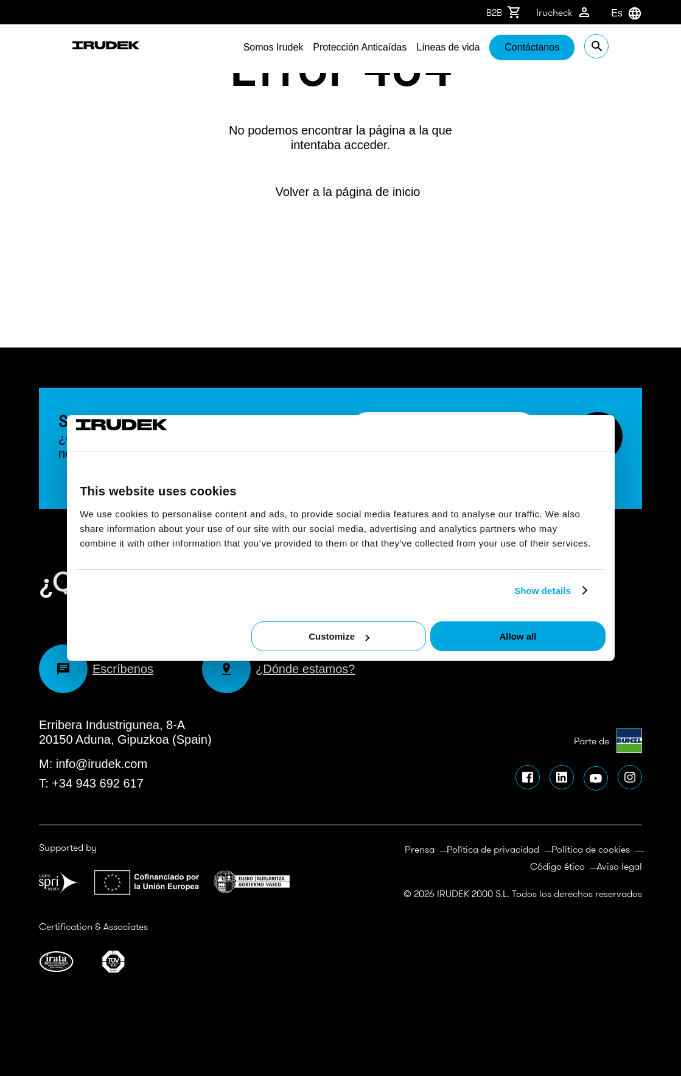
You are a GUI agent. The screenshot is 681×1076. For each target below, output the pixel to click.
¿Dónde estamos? (278, 669)
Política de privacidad (493, 849)
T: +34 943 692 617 (91, 783)
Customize (339, 636)
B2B (504, 12)
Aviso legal (619, 866)
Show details (542, 590)
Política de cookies (590, 849)
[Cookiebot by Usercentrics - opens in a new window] (129, 433)
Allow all (518, 636)
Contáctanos (565, 47)
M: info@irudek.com (93, 763)
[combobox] (611, 13)
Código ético (557, 866)
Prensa (420, 849)
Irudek (77, 48)
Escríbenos (96, 669)
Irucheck (564, 12)
